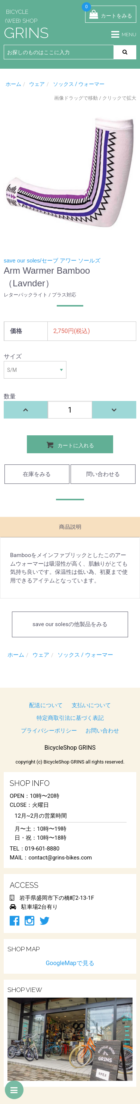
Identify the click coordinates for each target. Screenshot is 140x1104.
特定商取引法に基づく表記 (70, 718)
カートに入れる (70, 445)
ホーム (13, 84)
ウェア (37, 84)
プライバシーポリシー (49, 730)
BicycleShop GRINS (70, 747)
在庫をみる (37, 474)
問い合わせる (103, 474)
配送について (46, 705)
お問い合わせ (102, 730)
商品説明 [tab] (70, 526)
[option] (70, 171)
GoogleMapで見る (70, 963)
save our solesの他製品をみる (70, 624)
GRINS (26, 32)
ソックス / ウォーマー (79, 84)
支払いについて (91, 705)
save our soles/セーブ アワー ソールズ (52, 260)
